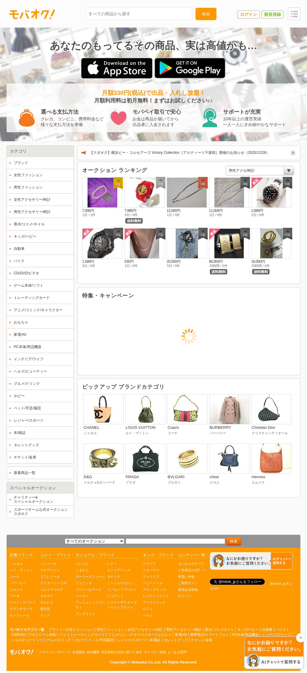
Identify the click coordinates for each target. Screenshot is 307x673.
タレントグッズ (176, 640)
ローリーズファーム (90, 576)
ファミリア (151, 576)
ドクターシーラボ (53, 583)
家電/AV (181, 635)
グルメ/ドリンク (58, 640)
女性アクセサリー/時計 (145, 630)
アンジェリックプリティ (90, 605)
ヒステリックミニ (156, 596)
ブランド (55, 630)
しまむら (82, 570)
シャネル (16, 564)
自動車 (267, 630)
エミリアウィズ (118, 570)
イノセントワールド (122, 589)
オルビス (46, 602)
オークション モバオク (22, 652)
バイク (281, 630)
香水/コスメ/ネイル (219, 630)
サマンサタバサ (21, 608)
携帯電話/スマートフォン (209, 635)
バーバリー (18, 583)
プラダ (14, 596)
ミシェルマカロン (120, 583)
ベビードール (152, 583)
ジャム (148, 615)
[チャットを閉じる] (301, 637)
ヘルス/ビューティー (27, 640)
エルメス (16, 589)
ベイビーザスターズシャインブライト (122, 605)
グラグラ (149, 564)
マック (45, 615)
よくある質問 (177, 652)
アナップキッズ (154, 589)
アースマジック (154, 602)
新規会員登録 (188, 589)
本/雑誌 (154, 640)
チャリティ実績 (155, 652)
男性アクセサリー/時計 (183, 630)
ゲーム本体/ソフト (52, 635)
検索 (206, 14)
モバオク (32, 14)
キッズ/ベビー (248, 630)
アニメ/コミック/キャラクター (131, 635)
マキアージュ (50, 570)
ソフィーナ (48, 564)
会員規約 (78, 652)
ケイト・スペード (23, 602)
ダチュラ (113, 576)
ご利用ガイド (188, 583)
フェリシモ (84, 583)
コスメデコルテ (51, 589)
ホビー (80, 640)
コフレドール (50, 576)
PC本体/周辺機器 (245, 635)
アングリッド (85, 614)
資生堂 (45, 608)
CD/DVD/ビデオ (23, 635)
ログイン (184, 596)
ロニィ (148, 608)
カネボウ (46, 596)
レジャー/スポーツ (131, 640)
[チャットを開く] (274, 653)
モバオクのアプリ (191, 564)
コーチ (14, 576)
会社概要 (93, 652)
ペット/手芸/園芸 (101, 640)
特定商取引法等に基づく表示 (121, 652)
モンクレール (19, 615)
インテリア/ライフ (276, 635)
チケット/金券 (202, 640)
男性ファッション (110, 630)
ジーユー (82, 596)
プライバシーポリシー (54, 652)
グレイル (82, 564)
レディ (112, 564)
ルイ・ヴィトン (21, 570)
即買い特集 (186, 576)
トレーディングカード (87, 635)
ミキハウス (151, 570)
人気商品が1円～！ (192, 570)
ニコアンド (115, 596)
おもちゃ (164, 635)
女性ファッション (79, 630)
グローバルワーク (89, 589)
